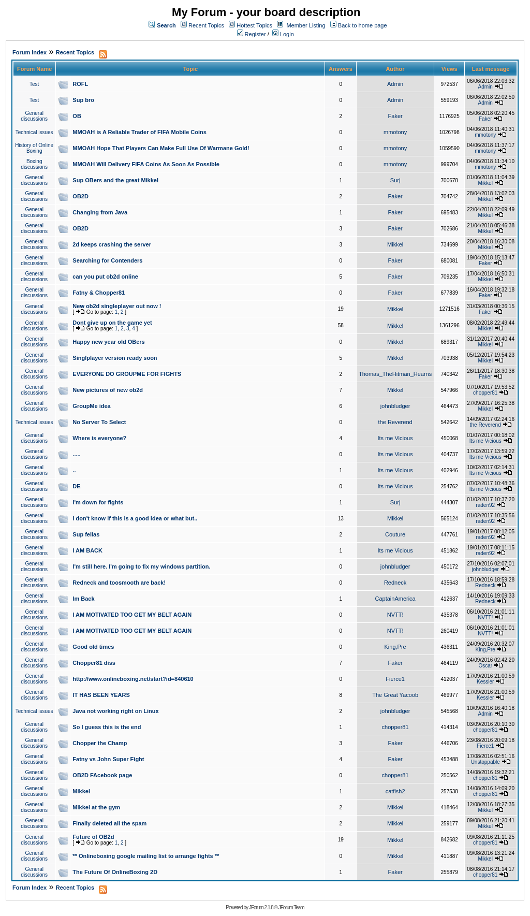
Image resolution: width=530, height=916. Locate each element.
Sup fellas (85, 534)
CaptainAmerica (395, 598)
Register (251, 34)
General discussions (34, 116)
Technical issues (34, 132)
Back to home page (362, 25)
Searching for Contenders (107, 260)
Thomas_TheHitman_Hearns (395, 374)
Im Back (83, 598)
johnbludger (395, 406)
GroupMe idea (91, 406)
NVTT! (395, 615)
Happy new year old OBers (108, 342)
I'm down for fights (97, 502)
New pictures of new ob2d (107, 390)
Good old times (93, 647)
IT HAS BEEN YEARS (100, 695)
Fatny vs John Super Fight (108, 759)
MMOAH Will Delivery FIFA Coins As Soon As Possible (145, 164)
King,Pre (395, 647)
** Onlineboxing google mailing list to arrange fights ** (145, 856)
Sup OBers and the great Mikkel (115, 180)
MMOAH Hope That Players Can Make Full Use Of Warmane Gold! (160, 148)
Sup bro (83, 100)
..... (76, 454)
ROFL (80, 84)
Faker (395, 116)
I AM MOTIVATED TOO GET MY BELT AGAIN (132, 615)
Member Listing (305, 25)
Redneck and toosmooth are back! (119, 582)
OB (76, 116)
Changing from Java (99, 212)
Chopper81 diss (93, 663)
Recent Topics (206, 25)
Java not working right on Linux (115, 711)
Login (283, 34)
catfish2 (395, 791)
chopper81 (485, 393)
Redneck (395, 582)
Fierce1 (395, 679)
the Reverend (395, 422)
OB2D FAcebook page (102, 775)
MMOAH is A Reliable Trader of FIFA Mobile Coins (139, 132)
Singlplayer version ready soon (114, 358)
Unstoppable (485, 762)
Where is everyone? (99, 438)
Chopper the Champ (99, 743)
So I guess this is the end (106, 727)
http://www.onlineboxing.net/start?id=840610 (132, 679)
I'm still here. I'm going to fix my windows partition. (141, 566)
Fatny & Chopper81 (98, 292)
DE (76, 486)
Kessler (485, 682)
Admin (395, 84)
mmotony (395, 132)
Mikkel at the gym (96, 807)
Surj (395, 180)
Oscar (485, 665)
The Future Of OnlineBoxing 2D (114, 872)
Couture (395, 534)
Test (34, 84)
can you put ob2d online (105, 276)
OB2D (80, 196)
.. (74, 470)
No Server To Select (99, 422)
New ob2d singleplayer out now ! (116, 306)
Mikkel (485, 183)
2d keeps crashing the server (111, 244)
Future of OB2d (93, 837)
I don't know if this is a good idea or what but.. (134, 518)
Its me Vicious (395, 438)
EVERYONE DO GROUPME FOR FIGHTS (126, 374)
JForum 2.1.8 (261, 907)
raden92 (485, 505)
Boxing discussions (34, 164)
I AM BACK (87, 550)
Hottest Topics (254, 25)
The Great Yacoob (395, 695)
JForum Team (291, 907)
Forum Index (29, 52)
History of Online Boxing (34, 148)
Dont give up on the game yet (112, 322)
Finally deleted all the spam (109, 823)
